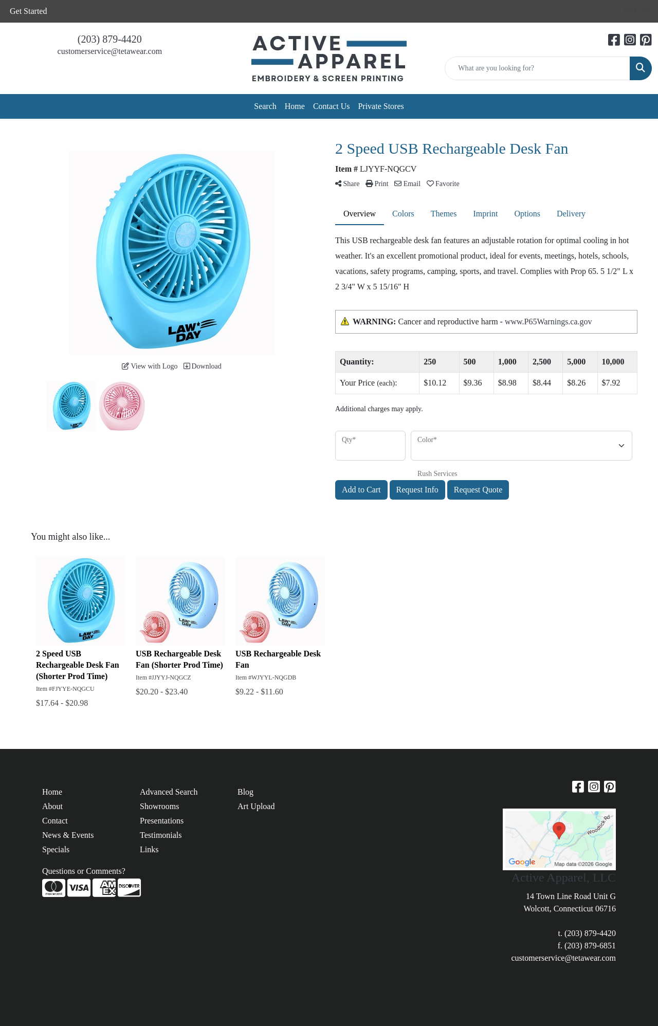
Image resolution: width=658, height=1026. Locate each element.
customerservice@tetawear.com (110, 51)
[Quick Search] (537, 68)
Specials (55, 849)
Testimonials (161, 835)
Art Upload (256, 806)
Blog (245, 791)
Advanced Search (168, 791)
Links (149, 849)
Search (265, 106)
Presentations (162, 820)
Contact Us (331, 106)
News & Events (68, 835)
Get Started (28, 11)
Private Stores (381, 106)
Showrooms (159, 806)
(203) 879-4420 (110, 39)
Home (295, 106)
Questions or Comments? (83, 871)
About (52, 806)
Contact (55, 820)
